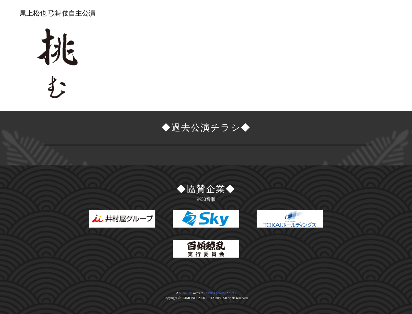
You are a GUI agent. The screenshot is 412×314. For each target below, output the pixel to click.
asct (231, 293)
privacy (221, 293)
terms (209, 293)
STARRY (185, 293)
